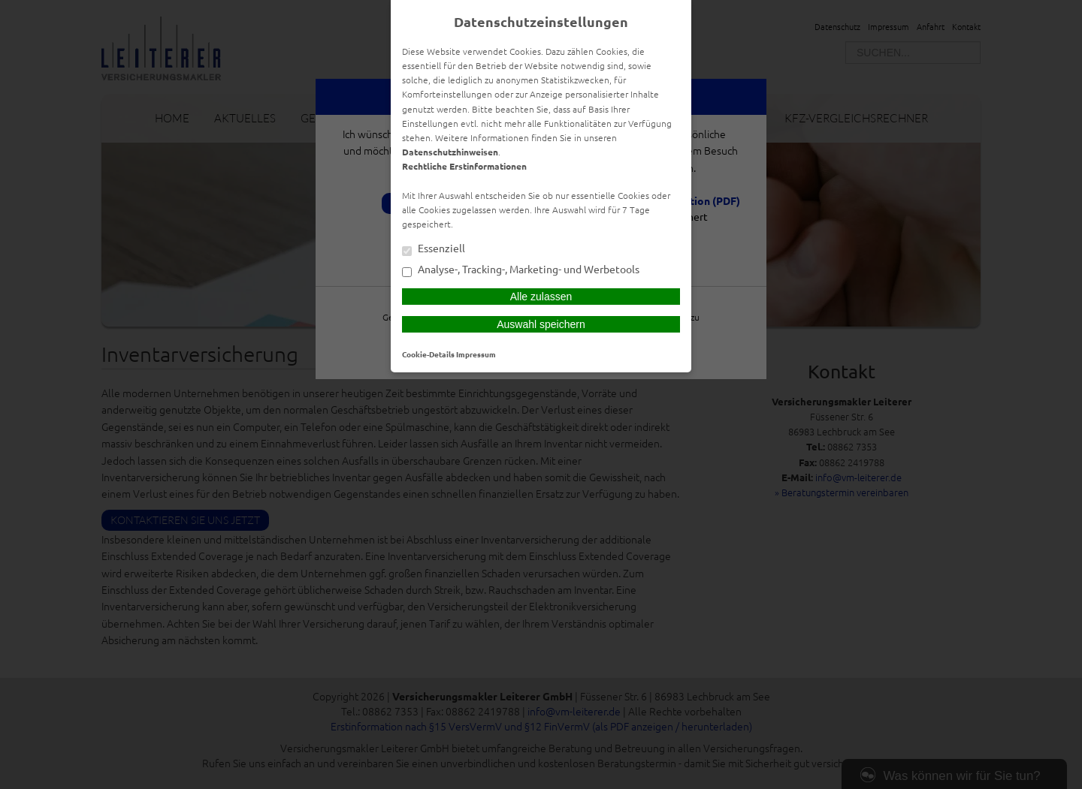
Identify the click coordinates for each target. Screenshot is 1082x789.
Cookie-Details (428, 354)
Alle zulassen (541, 297)
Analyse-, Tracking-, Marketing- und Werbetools (520, 270)
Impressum (476, 354)
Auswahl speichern (541, 324)
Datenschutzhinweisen (450, 152)
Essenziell (433, 249)
